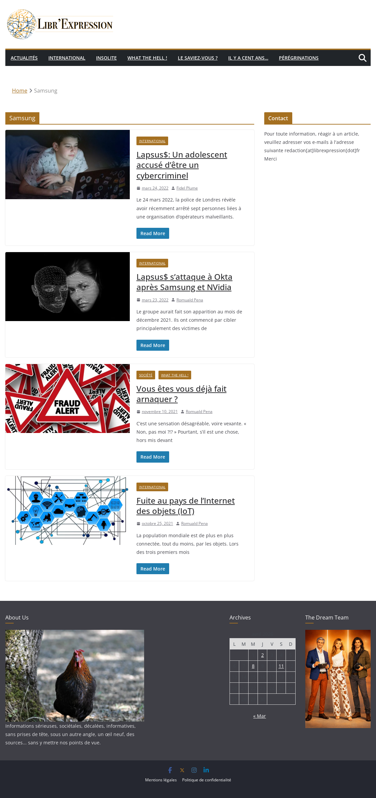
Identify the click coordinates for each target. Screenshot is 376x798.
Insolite (106, 58)
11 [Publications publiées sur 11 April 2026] (281, 666)
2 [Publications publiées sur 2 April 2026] (262, 655)
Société (145, 375)
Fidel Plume (187, 188)
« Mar (259, 716)
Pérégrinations (299, 58)
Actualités (24, 58)
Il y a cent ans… (248, 58)
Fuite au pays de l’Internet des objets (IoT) (185, 505)
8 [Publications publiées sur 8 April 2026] (253, 666)
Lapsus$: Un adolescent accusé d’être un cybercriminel (181, 165)
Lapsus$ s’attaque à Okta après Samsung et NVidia (184, 281)
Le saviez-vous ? (198, 58)
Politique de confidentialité (206, 780)
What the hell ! (147, 58)
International (66, 58)
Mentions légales (161, 780)
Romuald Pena (189, 300)
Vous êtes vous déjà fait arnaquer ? (181, 393)
